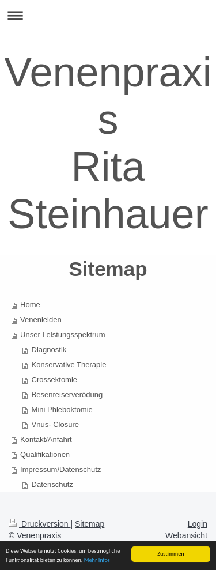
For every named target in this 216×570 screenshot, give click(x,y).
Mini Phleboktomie (62, 409)
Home (30, 304)
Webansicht (186, 535)
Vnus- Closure (55, 424)
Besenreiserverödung (67, 394)
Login (197, 524)
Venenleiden (41, 319)
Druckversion (39, 524)
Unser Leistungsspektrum (62, 334)
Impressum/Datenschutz (60, 469)
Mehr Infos (97, 560)
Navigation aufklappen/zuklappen (108, 15)
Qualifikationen (45, 454)
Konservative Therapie (69, 364)
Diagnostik (49, 349)
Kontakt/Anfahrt (46, 439)
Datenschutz (52, 484)
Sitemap (89, 524)
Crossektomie (54, 379)
